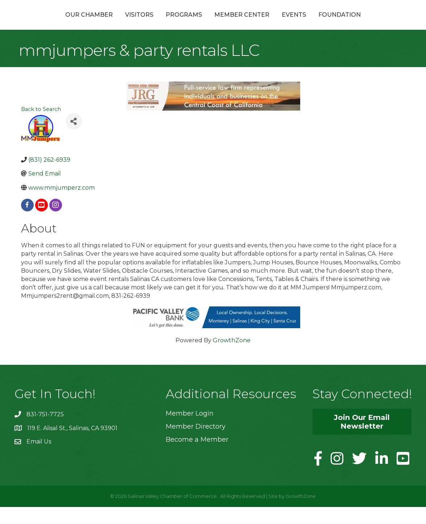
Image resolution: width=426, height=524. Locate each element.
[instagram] (55, 222)
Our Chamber (50, 23)
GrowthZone (232, 357)
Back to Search (41, 126)
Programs (145, 23)
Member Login (190, 430)
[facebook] (27, 222)
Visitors (100, 23)
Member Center (280, 23)
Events (332, 23)
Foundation (378, 23)
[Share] (74, 139)
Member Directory (196, 443)
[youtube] (41, 222)
